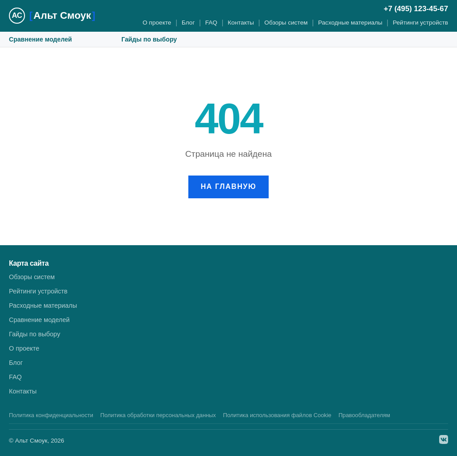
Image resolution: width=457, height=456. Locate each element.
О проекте (157, 22)
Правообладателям (364, 415)
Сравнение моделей (40, 39)
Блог (188, 22)
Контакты (241, 22)
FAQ (211, 22)
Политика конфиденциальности (51, 415)
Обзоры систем (285, 22)
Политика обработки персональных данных (158, 415)
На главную (229, 186)
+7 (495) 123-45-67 (416, 8)
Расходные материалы (350, 22)
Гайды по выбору (149, 39)
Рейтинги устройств (420, 22)
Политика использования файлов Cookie (277, 415)
